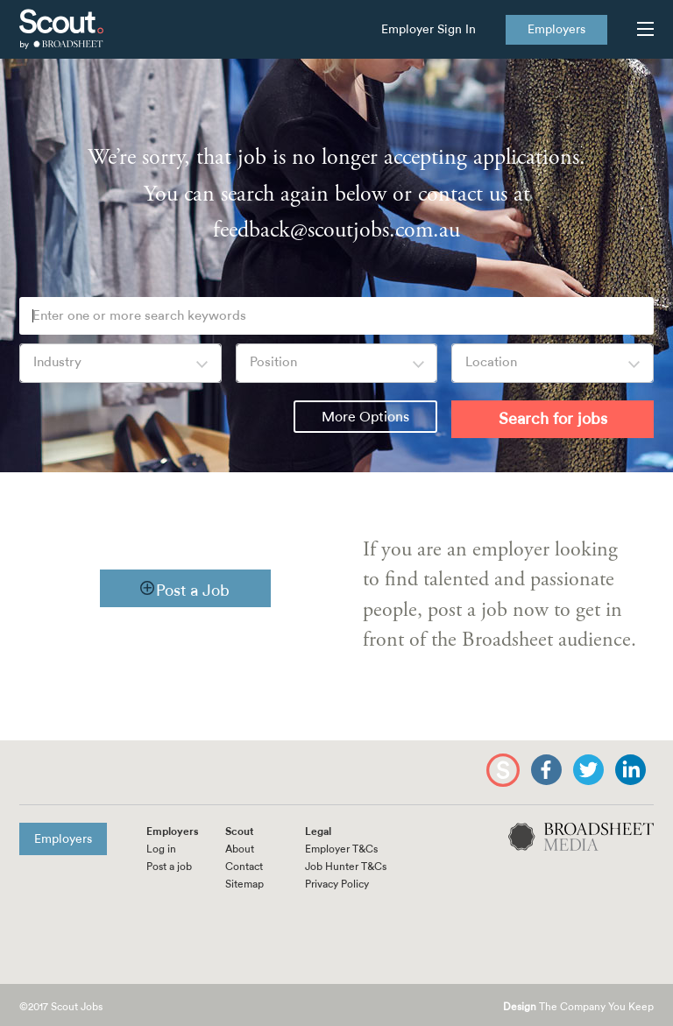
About (239, 849)
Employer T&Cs (341, 849)
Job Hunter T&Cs (345, 866)
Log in (161, 849)
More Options (365, 417)
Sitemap (244, 884)
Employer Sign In (428, 30)
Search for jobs (553, 419)
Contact (244, 866)
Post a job (169, 866)
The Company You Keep (578, 1007)
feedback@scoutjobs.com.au (336, 230)
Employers (556, 30)
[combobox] (120, 363)
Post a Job (193, 590)
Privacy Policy (337, 884)
